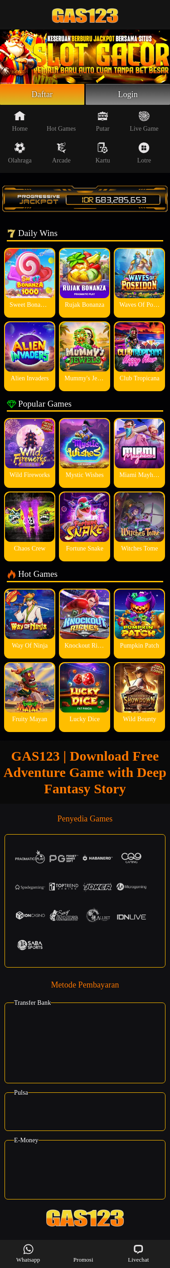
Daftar (42, 94)
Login (128, 94)
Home (20, 121)
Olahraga (20, 153)
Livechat (138, 1253)
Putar (103, 121)
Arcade (61, 153)
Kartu (102, 153)
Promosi (83, 1253)
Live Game (144, 121)
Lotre (144, 153)
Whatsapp (28, 1253)
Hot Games (61, 121)
